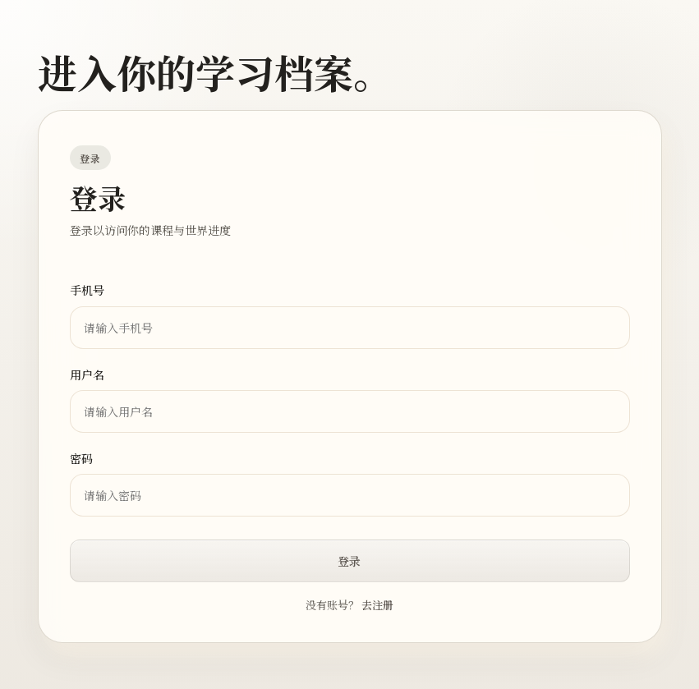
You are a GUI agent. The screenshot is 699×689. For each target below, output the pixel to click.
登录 (349, 561)
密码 (81, 458)
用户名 (87, 374)
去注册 (377, 605)
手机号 (87, 290)
